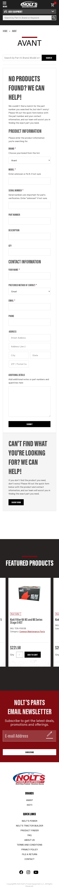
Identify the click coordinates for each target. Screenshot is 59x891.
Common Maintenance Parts (32, 631)
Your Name (14, 269)
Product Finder (30, 830)
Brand (12, 148)
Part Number (14, 214)
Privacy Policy (29, 849)
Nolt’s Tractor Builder (29, 825)
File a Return (29, 854)
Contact (29, 858)
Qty (10, 245)
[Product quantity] (19, 655)
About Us (29, 839)
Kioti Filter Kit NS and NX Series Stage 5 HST (26, 621)
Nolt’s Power (29, 820)
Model (12, 169)
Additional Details (17, 375)
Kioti (29, 804)
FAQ (29, 835)
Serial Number (16, 190)
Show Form (16, 502)
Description (14, 230)
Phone (11, 316)
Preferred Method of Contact (23, 285)
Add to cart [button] (32, 654)
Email (12, 300)
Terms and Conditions (29, 844)
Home (5, 31)
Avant (29, 800)
